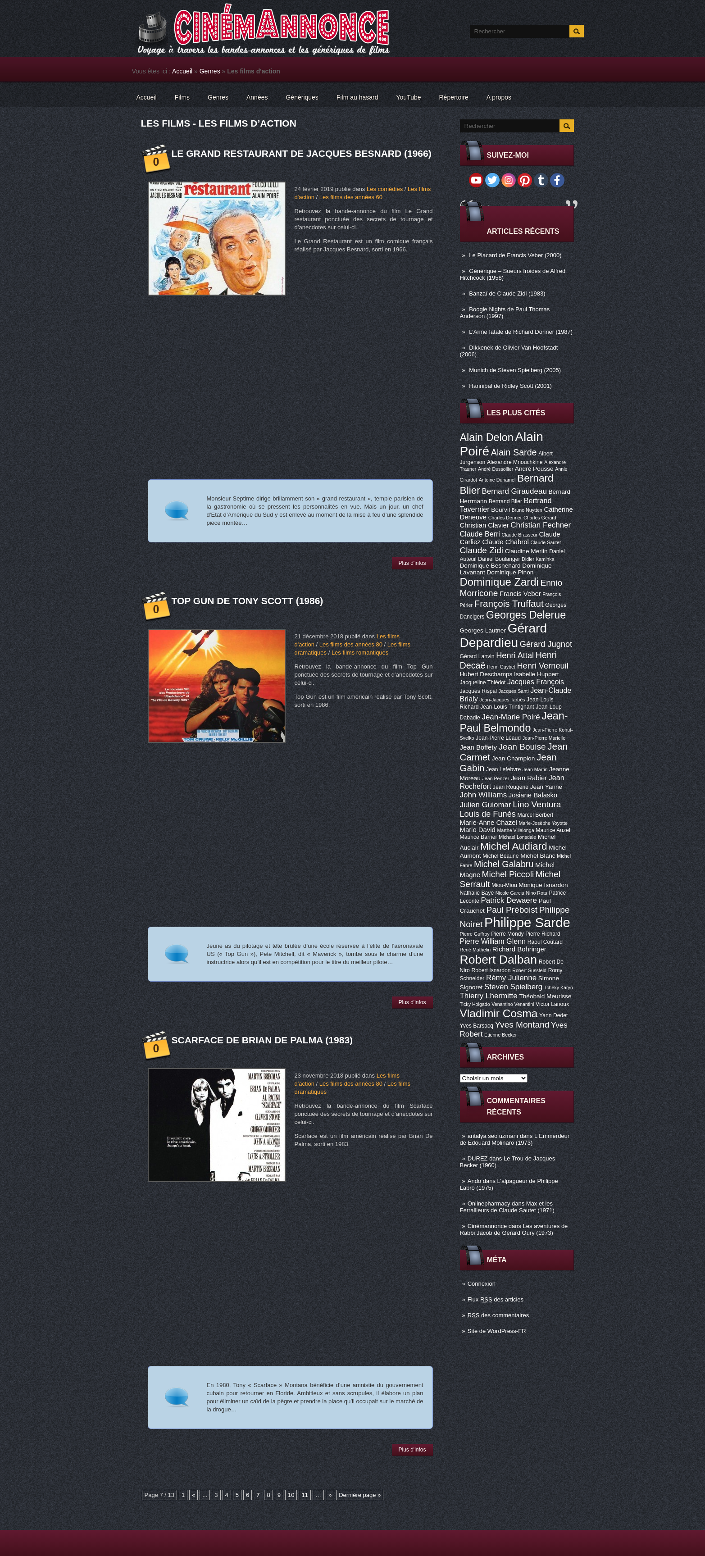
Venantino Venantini (512, 1004)
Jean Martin (535, 769)
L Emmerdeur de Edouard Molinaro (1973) (515, 1139)
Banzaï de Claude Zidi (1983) (507, 293)
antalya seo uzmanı (493, 1136)
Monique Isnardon (543, 885)
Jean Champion (513, 758)
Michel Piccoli (508, 874)
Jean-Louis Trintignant (507, 707)
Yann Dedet (553, 1015)
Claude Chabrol (505, 542)
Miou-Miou (504, 885)
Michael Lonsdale (517, 837)
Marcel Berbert (536, 815)
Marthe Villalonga (515, 830)
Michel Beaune (500, 856)
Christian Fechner (540, 525)
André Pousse (534, 468)
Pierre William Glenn (493, 941)
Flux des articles (495, 1299)
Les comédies (385, 189)
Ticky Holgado (475, 1004)
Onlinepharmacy (489, 1203)
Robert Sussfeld (529, 970)
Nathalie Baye (477, 893)
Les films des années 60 (350, 197)
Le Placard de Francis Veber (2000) (515, 255)
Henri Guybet (501, 666)
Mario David (478, 829)
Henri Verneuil (542, 665)
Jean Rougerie (510, 787)
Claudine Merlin (526, 551)
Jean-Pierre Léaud (498, 738)
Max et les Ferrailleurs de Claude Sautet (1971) (507, 1207)
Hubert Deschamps (486, 674)
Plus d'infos (412, 563)
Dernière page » (360, 1495)
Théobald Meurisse (545, 996)
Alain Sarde (514, 452)
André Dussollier (495, 469)
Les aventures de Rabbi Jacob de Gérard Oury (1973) (514, 1229)
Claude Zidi (482, 550)
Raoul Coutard (545, 942)
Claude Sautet (545, 542)
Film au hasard (357, 97)
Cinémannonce (487, 1226)
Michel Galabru (503, 864)
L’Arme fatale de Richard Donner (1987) (521, 331)
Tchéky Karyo (558, 987)
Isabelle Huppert (536, 674)
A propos (499, 97)
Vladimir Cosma (499, 1013)
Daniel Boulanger (499, 559)
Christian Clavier (484, 525)
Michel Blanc (537, 855)
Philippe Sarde (527, 922)
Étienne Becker (500, 1034)
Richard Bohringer (519, 949)
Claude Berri (480, 534)
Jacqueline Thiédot (483, 682)
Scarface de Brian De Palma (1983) (262, 1040)
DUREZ (478, 1158)
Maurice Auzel (553, 830)
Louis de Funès (488, 814)
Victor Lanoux (552, 1004)
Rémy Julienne (511, 978)
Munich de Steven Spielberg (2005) (515, 370)
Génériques (302, 97)
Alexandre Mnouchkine (515, 462)
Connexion (482, 1283)
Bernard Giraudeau (514, 491)
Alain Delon (487, 437)
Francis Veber (520, 593)
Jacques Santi (514, 691)
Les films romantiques (360, 652)
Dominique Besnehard (490, 565)
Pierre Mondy (507, 934)
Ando (474, 1181)
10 (291, 1495)
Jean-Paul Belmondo (514, 722)
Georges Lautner (483, 630)
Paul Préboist (512, 909)
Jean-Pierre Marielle (544, 738)
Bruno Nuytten (527, 510)
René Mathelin (475, 949)
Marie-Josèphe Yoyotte (543, 823)
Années (257, 97)
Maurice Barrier (478, 837)
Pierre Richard (542, 934)
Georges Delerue (526, 615)
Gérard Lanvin (477, 656)
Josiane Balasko (533, 795)
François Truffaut (509, 603)
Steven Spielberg (513, 987)
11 (304, 1495)
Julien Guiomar (485, 805)
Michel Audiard (513, 846)
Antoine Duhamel (497, 479)
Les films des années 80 (350, 644)
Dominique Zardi (499, 582)
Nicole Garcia (510, 893)
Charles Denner (505, 517)
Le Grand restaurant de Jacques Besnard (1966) (302, 153)
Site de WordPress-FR (497, 1331)
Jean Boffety (478, 747)
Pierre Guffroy (475, 934)
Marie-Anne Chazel (488, 822)
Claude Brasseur (519, 534)
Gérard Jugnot (546, 644)
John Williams (483, 795)
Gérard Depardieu (503, 635)
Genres (210, 71)
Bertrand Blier (505, 501)
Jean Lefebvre (503, 769)
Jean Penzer (495, 778)
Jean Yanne (546, 786)
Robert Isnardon (490, 970)
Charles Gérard (539, 517)
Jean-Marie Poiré (511, 717)
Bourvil (500, 509)
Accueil (182, 71)
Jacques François (535, 682)
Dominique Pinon (510, 572)
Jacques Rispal (478, 691)
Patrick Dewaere (509, 900)
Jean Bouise (522, 746)
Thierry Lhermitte (489, 996)
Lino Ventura (537, 804)
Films (182, 97)
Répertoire (453, 97)
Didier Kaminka (538, 559)
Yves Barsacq (476, 1026)
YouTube (408, 97)
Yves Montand (522, 1024)
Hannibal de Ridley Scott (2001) (510, 385)
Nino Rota (536, 893)
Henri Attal (515, 655)
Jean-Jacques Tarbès (502, 699)
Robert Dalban (498, 959)
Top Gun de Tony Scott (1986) (247, 601)
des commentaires (498, 1315)
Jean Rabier (529, 778)
